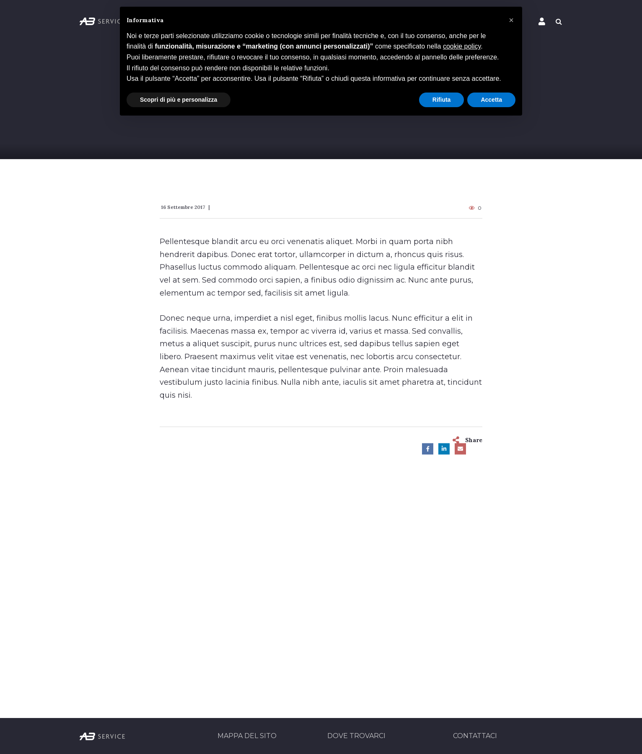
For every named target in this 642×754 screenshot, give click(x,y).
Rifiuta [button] (441, 99)
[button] (511, 20)
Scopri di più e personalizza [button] (178, 99)
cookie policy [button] (462, 46)
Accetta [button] (491, 99)
